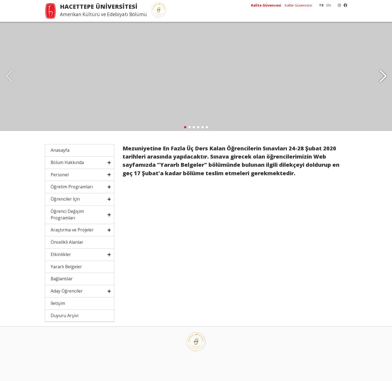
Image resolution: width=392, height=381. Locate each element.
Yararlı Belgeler (66, 267)
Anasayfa (60, 150)
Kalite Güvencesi (298, 5)
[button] (383, 76)
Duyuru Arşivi (64, 315)
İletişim (58, 303)
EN (328, 5)
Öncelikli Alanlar (67, 242)
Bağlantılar (62, 279)
